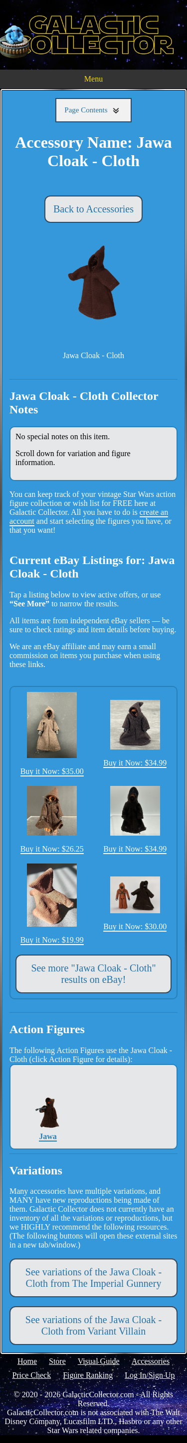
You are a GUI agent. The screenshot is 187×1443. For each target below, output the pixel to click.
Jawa (48, 1106)
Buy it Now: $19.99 (52, 904)
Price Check (31, 1375)
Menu (93, 79)
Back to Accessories (93, 208)
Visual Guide (99, 1361)
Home (27, 1361)
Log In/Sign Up (150, 1375)
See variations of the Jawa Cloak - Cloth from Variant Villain (93, 1325)
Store (57, 1361)
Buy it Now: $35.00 (52, 733)
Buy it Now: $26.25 (52, 819)
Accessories (151, 1361)
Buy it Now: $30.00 (135, 903)
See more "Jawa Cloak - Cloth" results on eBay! (93, 973)
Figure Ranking (88, 1375)
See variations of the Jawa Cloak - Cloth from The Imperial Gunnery (93, 1277)
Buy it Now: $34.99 (135, 733)
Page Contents (93, 110)
